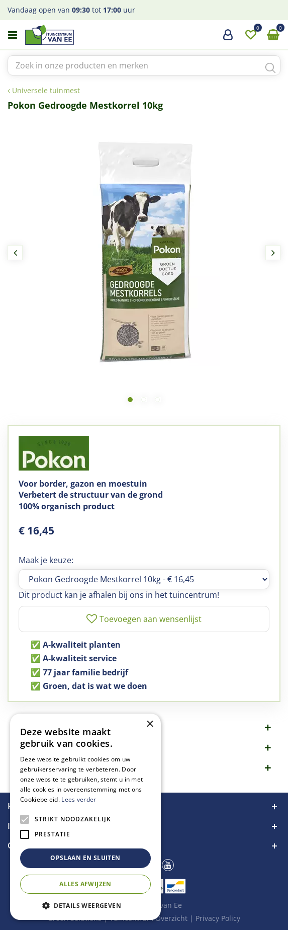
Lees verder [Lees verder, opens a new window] (78, 799)
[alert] (85, 817)
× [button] (149, 724)
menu (12, 35)
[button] (85, 905)
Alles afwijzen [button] (85, 884)
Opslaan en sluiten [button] (85, 858)
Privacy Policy (218, 918)
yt (168, 865)
